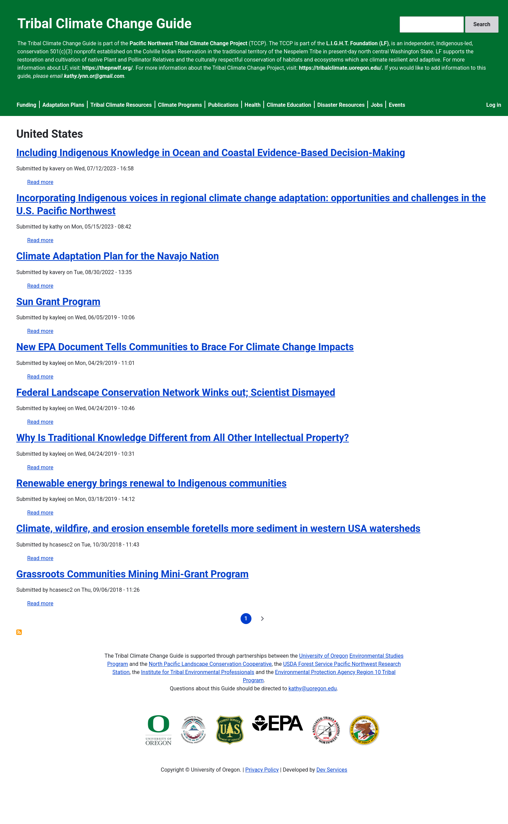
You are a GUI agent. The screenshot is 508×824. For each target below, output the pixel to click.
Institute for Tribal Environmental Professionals (197, 672)
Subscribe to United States (19, 632)
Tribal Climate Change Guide (104, 24)
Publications (223, 105)
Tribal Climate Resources (121, 105)
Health (253, 105)
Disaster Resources (341, 105)
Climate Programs (180, 105)
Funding (26, 105)
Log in (493, 105)
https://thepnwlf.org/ (107, 68)
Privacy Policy (262, 770)
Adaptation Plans (63, 105)
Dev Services (331, 770)
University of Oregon (323, 656)
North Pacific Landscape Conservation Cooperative (210, 664)
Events (397, 105)
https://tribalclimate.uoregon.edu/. (341, 68)
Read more (40, 182)
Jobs (377, 105)
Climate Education (289, 105)
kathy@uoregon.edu (312, 688)
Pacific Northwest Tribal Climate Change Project (188, 43)
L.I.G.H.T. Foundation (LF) (357, 43)
